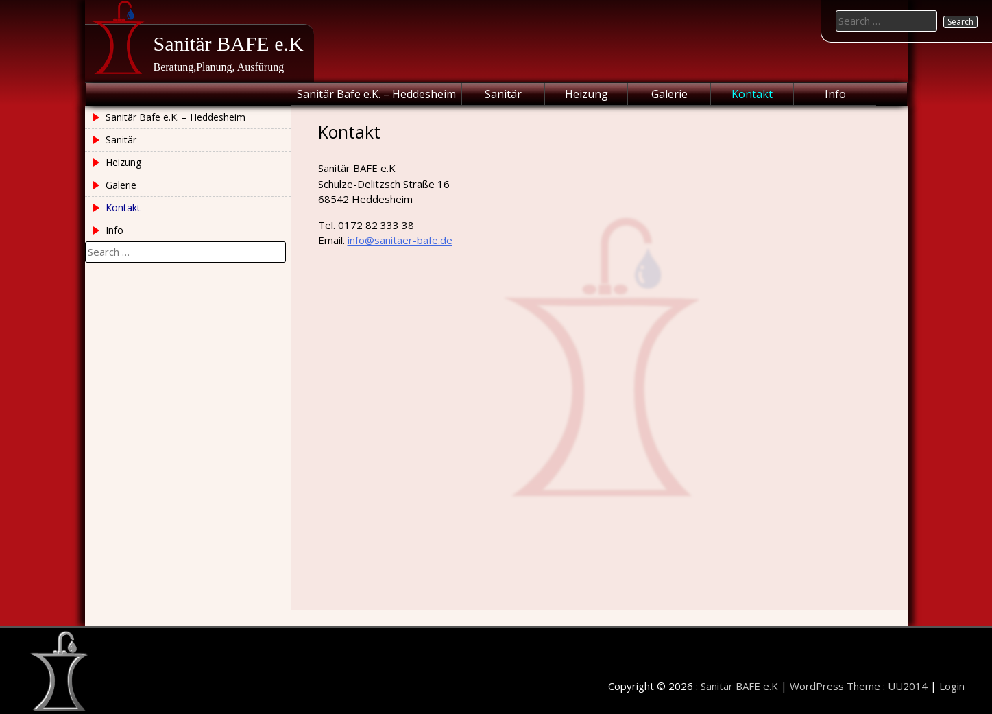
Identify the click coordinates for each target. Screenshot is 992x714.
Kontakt (752, 94)
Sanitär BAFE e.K (229, 43)
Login (952, 686)
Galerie (669, 94)
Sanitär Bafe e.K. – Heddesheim (376, 94)
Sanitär (503, 94)
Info (835, 94)
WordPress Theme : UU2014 (859, 686)
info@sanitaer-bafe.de (400, 240)
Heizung (586, 94)
